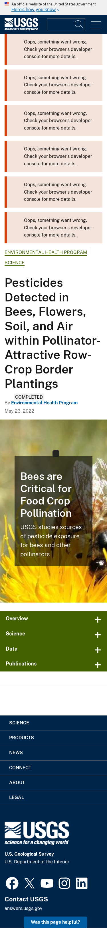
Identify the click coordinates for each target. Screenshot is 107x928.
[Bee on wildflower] (53, 511)
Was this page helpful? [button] (55, 922)
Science (15, 262)
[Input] (66, 24)
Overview (17, 618)
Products (21, 737)
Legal (16, 797)
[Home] (21, 29)
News (16, 752)
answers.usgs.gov (23, 908)
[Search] (79, 24)
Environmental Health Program (46, 252)
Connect (20, 767)
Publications (21, 664)
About (17, 782)
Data (11, 649)
